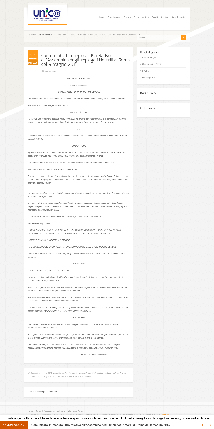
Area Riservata (178, 17)
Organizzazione (114, 17)
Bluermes (165, 414)
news (144, 71)
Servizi (155, 17)
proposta (79, 376)
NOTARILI (61, 376)
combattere (121, 373)
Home (101, 17)
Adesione (165, 17)
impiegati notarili (48, 376)
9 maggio (34, 373)
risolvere (87, 376)
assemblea (57, 373)
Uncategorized (148, 77)
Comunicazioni (49, 34)
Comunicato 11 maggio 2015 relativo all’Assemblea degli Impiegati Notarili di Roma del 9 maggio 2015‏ (85, 60)
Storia (136, 17)
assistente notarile (70, 373)
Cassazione (99, 373)
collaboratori (110, 373)
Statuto (127, 17)
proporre (70, 376)
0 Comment (50, 72)
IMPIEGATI (35, 376)
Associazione (49, 411)
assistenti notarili (86, 373)
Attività (145, 17)
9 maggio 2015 (45, 373)
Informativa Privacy (76, 411)
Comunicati (147, 57)
